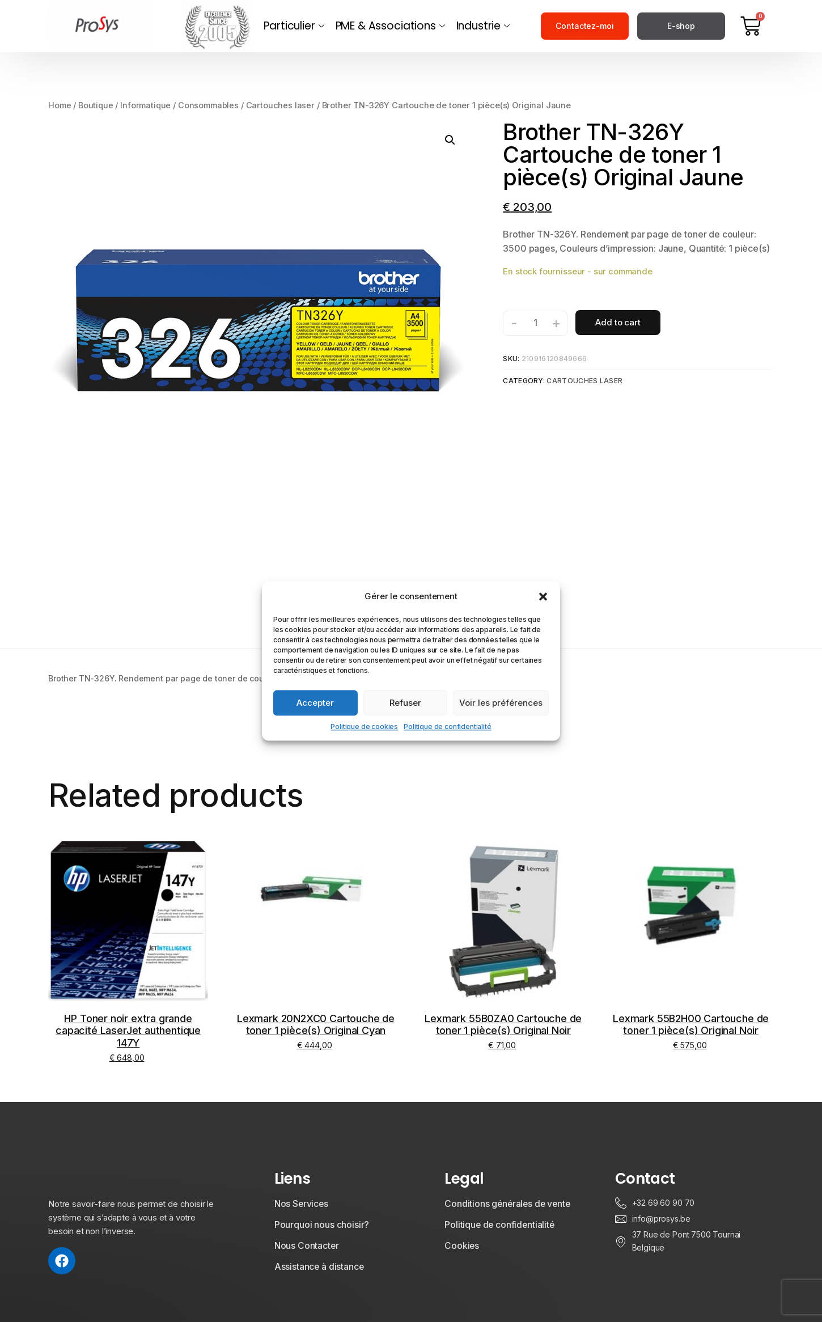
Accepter (315, 702)
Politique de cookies (364, 726)
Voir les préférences (501, 702)
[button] (543, 596)
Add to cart (617, 321)
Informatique (146, 104)
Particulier (294, 26)
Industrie (483, 26)
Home (59, 104)
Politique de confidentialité (447, 726)
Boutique (96, 104)
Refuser (405, 702)
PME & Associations (390, 26)
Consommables (209, 104)
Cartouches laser (281, 104)
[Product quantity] (535, 321)
